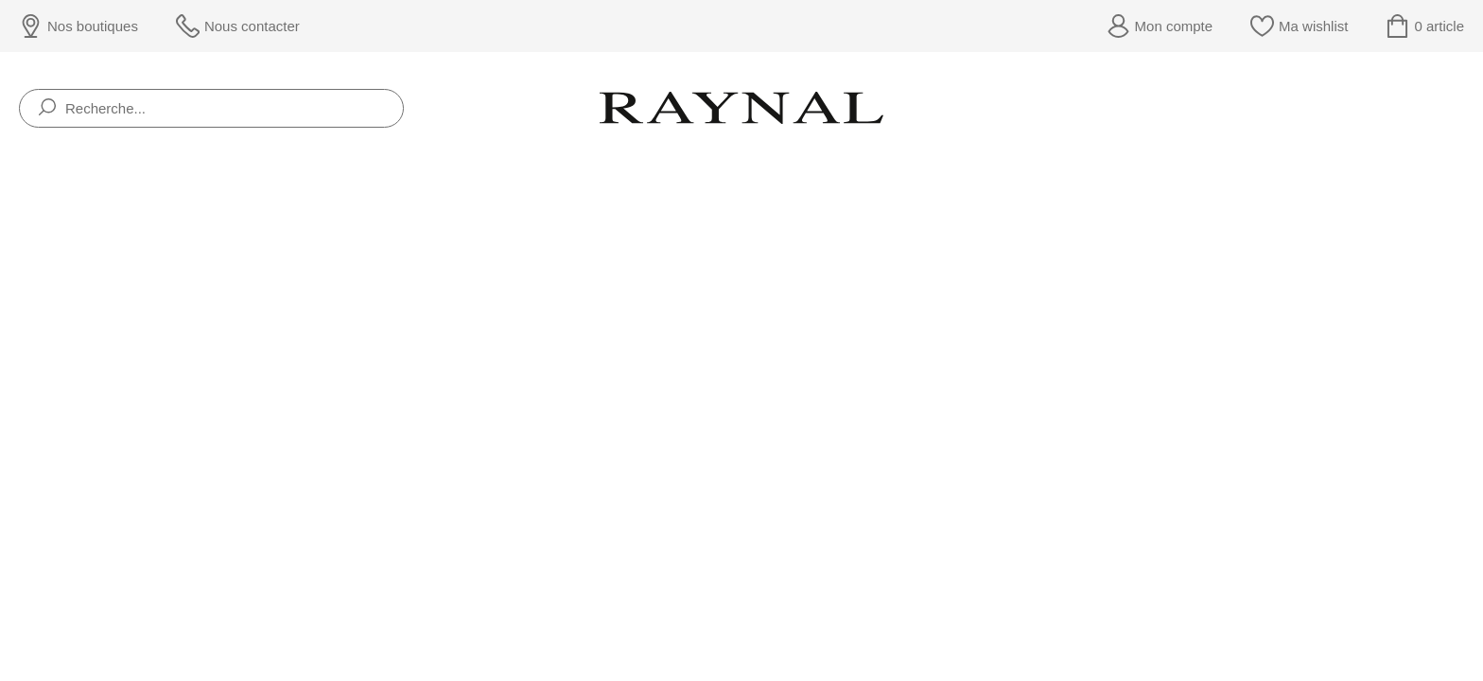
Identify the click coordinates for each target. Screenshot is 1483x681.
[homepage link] (741, 107)
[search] (47, 108)
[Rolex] (1460, 108)
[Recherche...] (211, 108)
